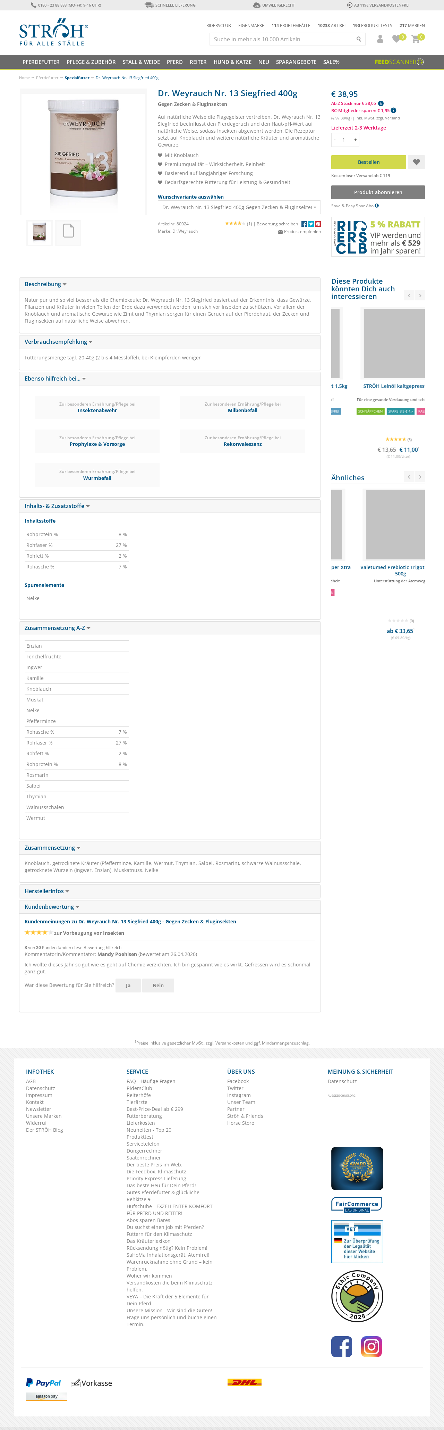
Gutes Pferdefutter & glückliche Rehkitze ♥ (163, 1196)
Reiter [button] (198, 61)
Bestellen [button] (369, 162)
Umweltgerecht (273, 5)
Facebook (238, 1081)
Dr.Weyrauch (185, 231)
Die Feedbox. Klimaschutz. (157, 1171)
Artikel (332, 25)
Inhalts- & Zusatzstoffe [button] (57, 506)
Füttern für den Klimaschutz (159, 1234)
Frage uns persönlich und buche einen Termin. (172, 1321)
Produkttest (140, 1136)
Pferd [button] (175, 61)
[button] (377, 39)
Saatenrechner (144, 1157)
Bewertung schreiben (277, 224)
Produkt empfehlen (299, 231)
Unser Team (241, 1102)
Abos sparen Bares (148, 1220)
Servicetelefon (143, 1143)
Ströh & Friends (245, 1116)
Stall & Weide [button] (141, 61)
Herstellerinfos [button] (47, 891)
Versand (392, 117)
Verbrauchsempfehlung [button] (59, 342)
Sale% (331, 61)
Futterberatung (144, 1116)
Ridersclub (218, 25)
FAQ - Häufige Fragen (151, 1081)
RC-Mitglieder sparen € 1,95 (363, 110)
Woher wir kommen (149, 1275)
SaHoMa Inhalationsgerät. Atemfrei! (168, 1255)
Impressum (39, 1095)
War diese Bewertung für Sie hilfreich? (69, 985)
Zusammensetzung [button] (52, 847)
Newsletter (38, 1109)
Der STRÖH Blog (44, 1129)
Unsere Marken (44, 1116)
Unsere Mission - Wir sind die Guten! (169, 1310)
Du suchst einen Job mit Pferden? (165, 1227)
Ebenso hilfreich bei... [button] (55, 378)
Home (24, 77)
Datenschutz (40, 1088)
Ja (128, 985)
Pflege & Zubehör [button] (91, 61)
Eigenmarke (251, 25)
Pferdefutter (47, 77)
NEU (263, 61)
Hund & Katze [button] (232, 61)
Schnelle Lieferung (170, 5)
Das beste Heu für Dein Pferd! (161, 1185)
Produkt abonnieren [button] (378, 192)
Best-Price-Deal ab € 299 (155, 1109)
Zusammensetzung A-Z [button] (58, 628)
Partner (236, 1109)
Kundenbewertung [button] (52, 907)
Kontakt (35, 1102)
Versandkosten (229, 1043)
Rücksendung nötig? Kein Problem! (167, 1248)
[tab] (170, 284)
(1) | (241, 224)
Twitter (235, 1088)
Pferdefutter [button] (41, 61)
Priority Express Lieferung (156, 1178)
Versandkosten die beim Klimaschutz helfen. (170, 1286)
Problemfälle (291, 25)
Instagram (239, 1095)
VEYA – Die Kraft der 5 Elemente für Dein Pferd (168, 1300)
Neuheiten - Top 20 (149, 1129)
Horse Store (240, 1123)
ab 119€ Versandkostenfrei (378, 5)
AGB (31, 1081)
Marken (412, 25)
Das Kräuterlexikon (149, 1241)
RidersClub (139, 1088)
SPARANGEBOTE (296, 61)
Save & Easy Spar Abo (355, 206)
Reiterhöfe (139, 1095)
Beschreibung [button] (46, 284)
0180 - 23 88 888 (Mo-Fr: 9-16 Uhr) (66, 5)
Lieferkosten (141, 1123)
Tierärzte (137, 1102)
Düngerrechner (144, 1150)
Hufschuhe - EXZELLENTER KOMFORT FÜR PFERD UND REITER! (170, 1209)
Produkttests (372, 25)
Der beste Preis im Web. (154, 1164)
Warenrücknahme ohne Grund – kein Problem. (170, 1265)
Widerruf (36, 1123)
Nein (158, 985)
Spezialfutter (77, 77)
